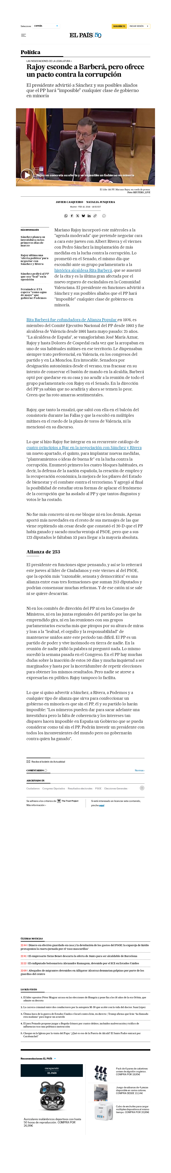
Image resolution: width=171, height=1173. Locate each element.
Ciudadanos (33, 788)
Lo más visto (29, 989)
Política (30, 52)
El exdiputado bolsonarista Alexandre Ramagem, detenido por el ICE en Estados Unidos (83, 963)
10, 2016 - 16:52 (89, 207)
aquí (101, 805)
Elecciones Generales (115, 788)
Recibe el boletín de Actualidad (48, 761)
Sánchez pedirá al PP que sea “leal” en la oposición (35, 277)
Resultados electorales (80, 788)
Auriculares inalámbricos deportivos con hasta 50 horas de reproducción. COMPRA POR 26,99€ (52, 1122)
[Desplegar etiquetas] (142, 788)
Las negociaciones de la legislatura (48, 61)
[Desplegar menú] (23, 35)
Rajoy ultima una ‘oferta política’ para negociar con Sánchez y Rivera (34, 259)
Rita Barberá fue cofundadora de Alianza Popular (72, 319)
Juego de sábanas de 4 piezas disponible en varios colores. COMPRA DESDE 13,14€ (132, 1090)
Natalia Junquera (100, 202)
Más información (36, 805)
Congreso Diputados (53, 788)
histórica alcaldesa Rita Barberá (83, 270)
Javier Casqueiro (69, 202)
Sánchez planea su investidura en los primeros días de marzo (33, 241)
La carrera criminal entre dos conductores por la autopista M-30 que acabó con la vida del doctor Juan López (84, 1007)
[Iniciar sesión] (139, 26)
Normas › (140, 770)
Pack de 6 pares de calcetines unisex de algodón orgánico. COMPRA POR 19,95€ (132, 1071)
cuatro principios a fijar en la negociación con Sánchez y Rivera (84, 447)
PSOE (98, 788)
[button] (85, 147)
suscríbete (119, 26)
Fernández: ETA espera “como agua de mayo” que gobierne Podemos (34, 293)
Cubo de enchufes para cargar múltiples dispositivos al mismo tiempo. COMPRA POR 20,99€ (132, 1109)
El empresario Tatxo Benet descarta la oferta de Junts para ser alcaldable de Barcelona (82, 956)
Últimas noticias (32, 938)
